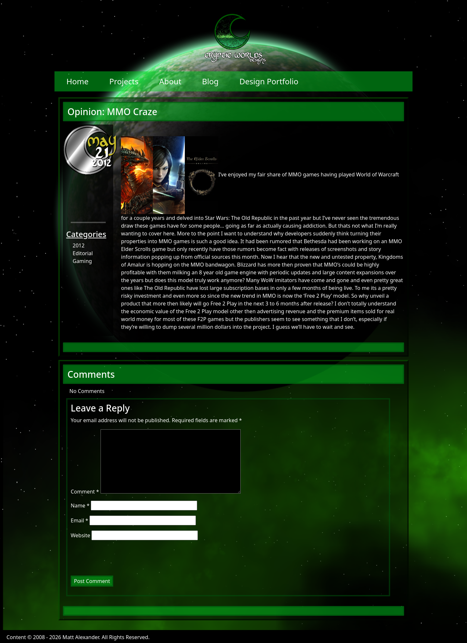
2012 (79, 245)
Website (80, 535)
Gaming (82, 261)
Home (77, 81)
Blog (210, 81)
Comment (85, 491)
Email (79, 520)
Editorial (83, 253)
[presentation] (115, 559)
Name (80, 505)
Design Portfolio (268, 81)
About (170, 81)
